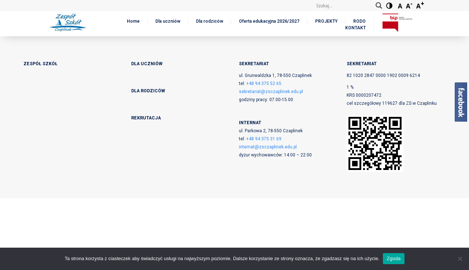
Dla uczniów (167, 21)
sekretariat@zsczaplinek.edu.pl (271, 91)
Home (133, 21)
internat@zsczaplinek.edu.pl (268, 146)
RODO (359, 21)
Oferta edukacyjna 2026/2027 (269, 21)
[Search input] (344, 5)
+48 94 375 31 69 (263, 138)
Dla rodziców (209, 21)
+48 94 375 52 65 (263, 83)
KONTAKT (355, 27)
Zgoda (393, 258)
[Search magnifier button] (379, 5)
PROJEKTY (326, 21)
